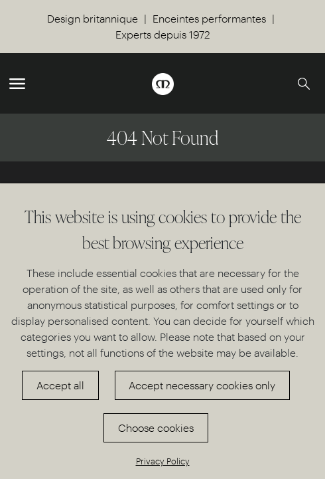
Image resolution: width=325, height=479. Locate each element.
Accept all (60, 385)
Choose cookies (156, 427)
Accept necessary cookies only (202, 385)
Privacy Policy (163, 461)
